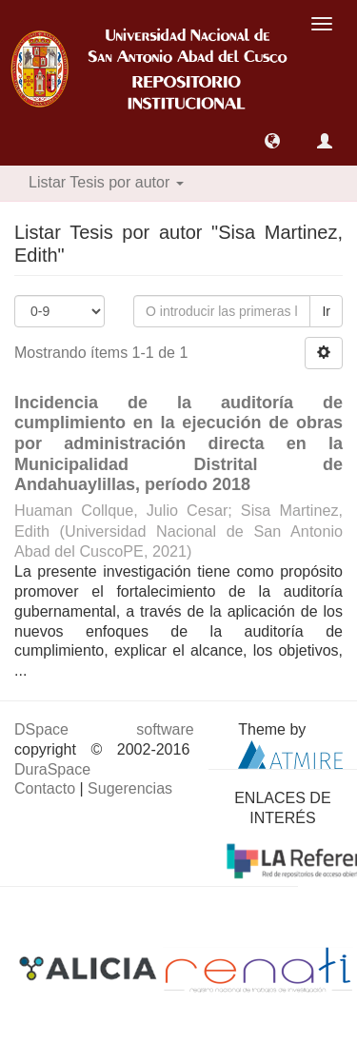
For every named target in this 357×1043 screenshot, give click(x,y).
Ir (326, 311)
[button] (272, 141)
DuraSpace (52, 769)
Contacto (44, 788)
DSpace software (104, 729)
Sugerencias (130, 788)
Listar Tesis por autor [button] (106, 182)
